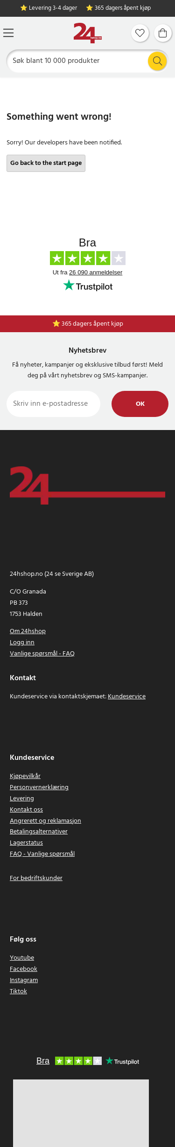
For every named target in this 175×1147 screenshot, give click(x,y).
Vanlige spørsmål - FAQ (42, 654)
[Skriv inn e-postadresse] (53, 404)
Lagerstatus (26, 843)
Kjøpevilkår (25, 776)
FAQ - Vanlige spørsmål (42, 854)
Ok (140, 404)
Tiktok (18, 991)
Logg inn (22, 642)
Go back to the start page (46, 163)
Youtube (22, 958)
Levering (22, 798)
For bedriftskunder (36, 878)
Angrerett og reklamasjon (45, 821)
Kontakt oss (26, 810)
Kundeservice (127, 696)
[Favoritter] (140, 33)
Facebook (23, 969)
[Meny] (8, 33)
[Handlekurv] (163, 33)
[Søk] (87, 61)
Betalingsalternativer (39, 831)
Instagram (24, 980)
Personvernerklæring (39, 787)
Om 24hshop (28, 631)
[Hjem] (88, 33)
